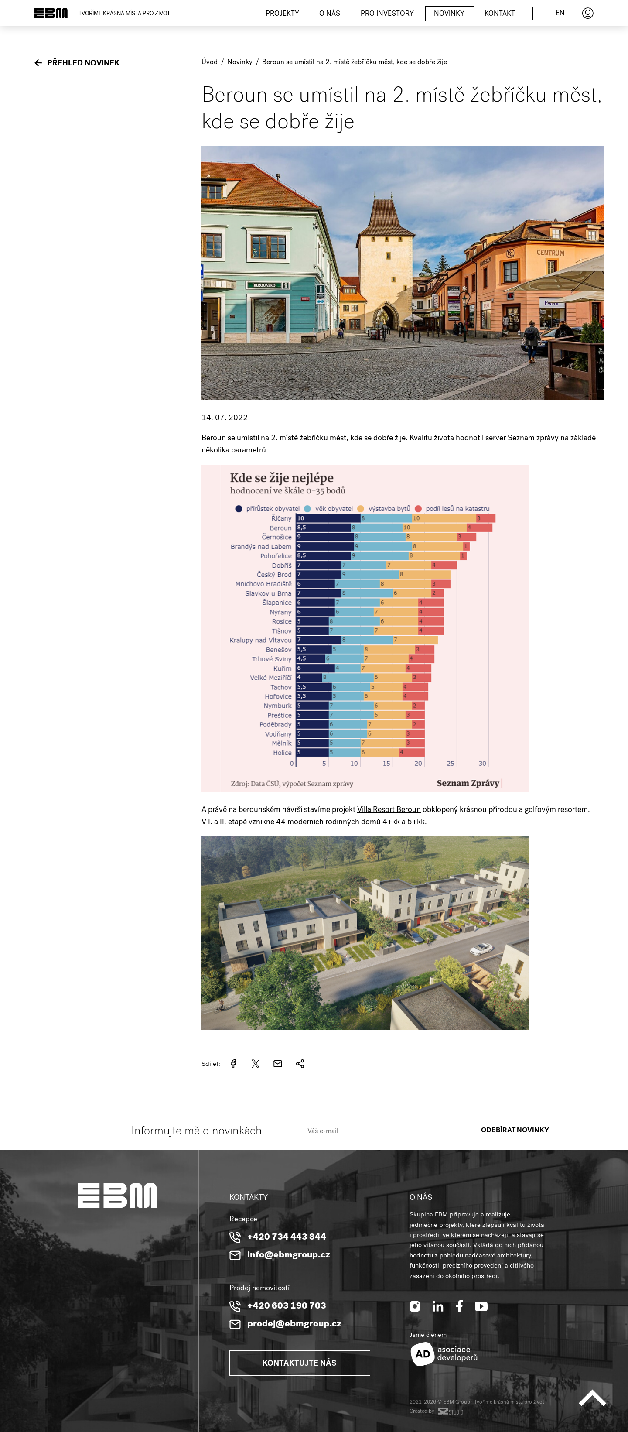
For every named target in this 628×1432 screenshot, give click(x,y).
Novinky (449, 14)
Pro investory (387, 14)
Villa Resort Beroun (389, 810)
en (560, 13)
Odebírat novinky (515, 1130)
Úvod (209, 62)
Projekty (282, 14)
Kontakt (500, 14)
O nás (329, 14)
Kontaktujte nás (300, 1364)
